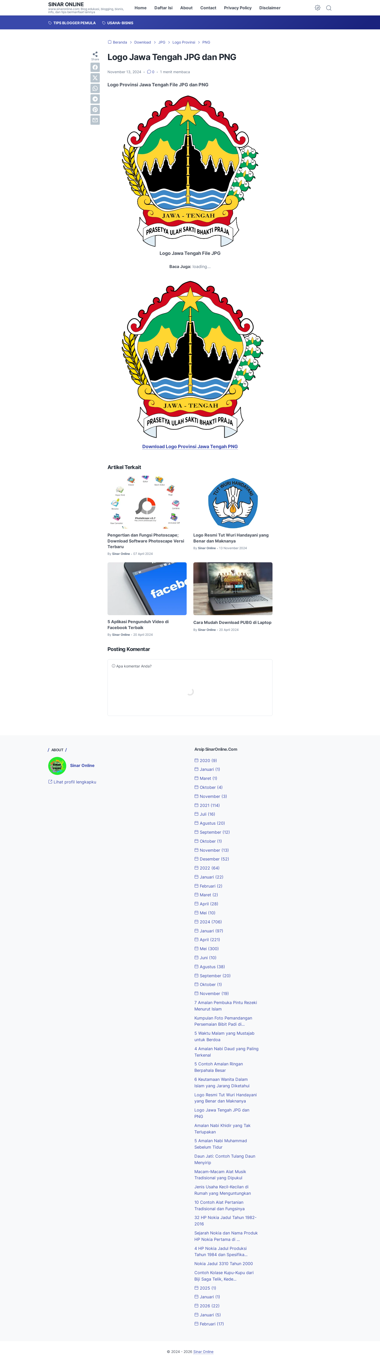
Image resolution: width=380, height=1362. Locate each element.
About (186, 7)
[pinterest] (95, 109)
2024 (208, 921)
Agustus (209, 823)
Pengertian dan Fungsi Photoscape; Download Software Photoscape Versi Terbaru (146, 540)
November (210, 796)
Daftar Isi (163, 7)
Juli (204, 814)
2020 (205, 760)
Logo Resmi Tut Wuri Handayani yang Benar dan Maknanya (231, 537)
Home (141, 7)
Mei (205, 912)
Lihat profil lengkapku (72, 781)
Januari (207, 769)
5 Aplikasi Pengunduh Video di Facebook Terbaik (138, 624)
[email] (95, 120)
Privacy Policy (238, 7)
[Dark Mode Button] (318, 8)
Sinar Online (66, 4)
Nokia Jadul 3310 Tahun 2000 (223, 1263)
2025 (205, 1288)
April (206, 903)
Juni (205, 957)
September (212, 832)
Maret (205, 778)
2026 (207, 1305)
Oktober (208, 787)
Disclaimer (270, 7)
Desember (211, 859)
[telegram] (95, 99)
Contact (208, 7)
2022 (207, 868)
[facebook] (95, 67)
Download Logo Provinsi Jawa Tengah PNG (190, 446)
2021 (207, 805)
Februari (208, 886)
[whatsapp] (95, 88)
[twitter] (95, 77)
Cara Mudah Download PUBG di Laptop (232, 622)
